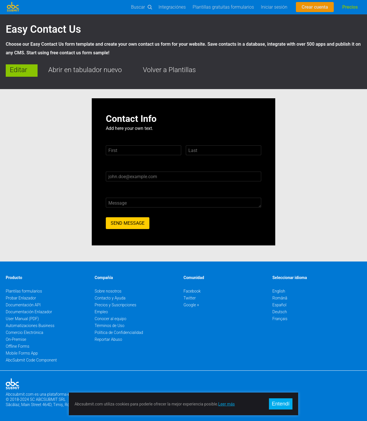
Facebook (192, 291)
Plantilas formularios (24, 291)
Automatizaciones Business (30, 325)
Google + (191, 305)
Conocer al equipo (110, 318)
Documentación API (23, 305)
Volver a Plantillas (169, 70)
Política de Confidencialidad (119, 332)
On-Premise (16, 339)
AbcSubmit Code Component (31, 360)
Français (279, 318)
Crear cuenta (315, 7)
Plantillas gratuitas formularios (223, 7)
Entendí (281, 404)
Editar (18, 70)
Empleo (101, 311)
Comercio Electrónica (24, 332)
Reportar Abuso (108, 339)
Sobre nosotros (108, 291)
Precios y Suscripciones (115, 305)
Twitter (190, 298)
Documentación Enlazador (29, 311)
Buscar (138, 7)
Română (279, 298)
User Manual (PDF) (22, 318)
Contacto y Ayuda (110, 298)
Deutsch (279, 311)
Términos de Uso (109, 325)
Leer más (226, 404)
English (278, 291)
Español (279, 305)
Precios (350, 7)
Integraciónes (172, 7)
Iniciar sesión (274, 7)
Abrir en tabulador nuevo (85, 70)
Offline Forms (17, 346)
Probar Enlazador (21, 298)
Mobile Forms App (22, 353)
